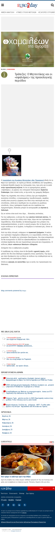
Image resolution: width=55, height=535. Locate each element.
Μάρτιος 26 (6, 419)
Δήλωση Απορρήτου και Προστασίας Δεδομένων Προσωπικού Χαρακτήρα (23, 522)
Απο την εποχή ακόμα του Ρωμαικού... (16, 358)
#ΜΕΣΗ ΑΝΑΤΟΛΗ (7, 12)
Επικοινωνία (13, 493)
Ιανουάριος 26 (7, 426)
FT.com (4, 500)
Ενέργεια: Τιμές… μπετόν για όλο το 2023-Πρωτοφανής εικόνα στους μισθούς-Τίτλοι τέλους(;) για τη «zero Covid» (27, 399)
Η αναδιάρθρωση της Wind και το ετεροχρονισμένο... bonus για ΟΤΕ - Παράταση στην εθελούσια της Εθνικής (27, 392)
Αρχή (41, 488)
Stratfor (11, 500)
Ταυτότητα (4, 493)
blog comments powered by (13, 290)
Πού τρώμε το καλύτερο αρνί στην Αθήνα (16, 477)
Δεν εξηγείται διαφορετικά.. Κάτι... (15, 338)
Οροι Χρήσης (30, 493)
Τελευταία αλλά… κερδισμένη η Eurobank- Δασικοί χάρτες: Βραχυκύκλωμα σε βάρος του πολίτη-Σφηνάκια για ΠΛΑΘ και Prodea (26, 379)
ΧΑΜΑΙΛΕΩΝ (11, 69)
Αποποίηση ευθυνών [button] (27, 65)
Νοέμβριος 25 (7, 433)
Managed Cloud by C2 (16, 531)
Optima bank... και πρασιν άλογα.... (15, 365)
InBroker (24, 512)
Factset (18, 500)
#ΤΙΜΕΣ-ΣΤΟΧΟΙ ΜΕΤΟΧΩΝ (26, 12)
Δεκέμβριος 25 (7, 429)
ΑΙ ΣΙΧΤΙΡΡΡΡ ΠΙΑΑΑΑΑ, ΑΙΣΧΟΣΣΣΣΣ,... (17, 345)
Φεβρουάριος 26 (7, 423)
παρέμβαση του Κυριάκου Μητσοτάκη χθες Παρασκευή (23, 180)
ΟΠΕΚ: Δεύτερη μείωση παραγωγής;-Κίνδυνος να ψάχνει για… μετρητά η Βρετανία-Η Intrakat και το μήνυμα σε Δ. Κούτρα (27, 386)
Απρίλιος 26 (6, 416)
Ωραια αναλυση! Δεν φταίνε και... (15, 351)
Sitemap (21, 493)
